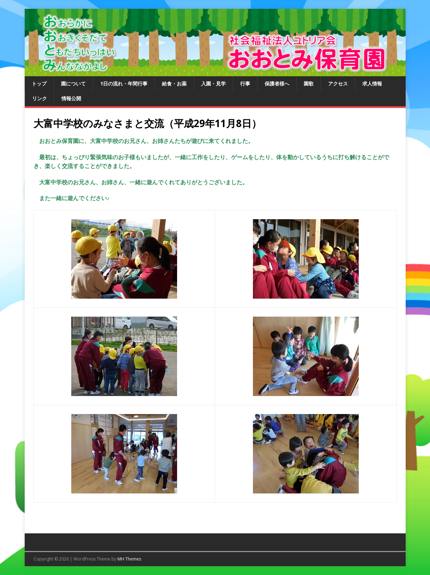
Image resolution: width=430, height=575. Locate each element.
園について (73, 83)
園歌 (309, 83)
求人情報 (372, 83)
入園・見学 (213, 83)
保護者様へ (277, 83)
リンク (39, 98)
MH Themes (129, 559)
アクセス (338, 83)
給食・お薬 (174, 83)
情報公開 (71, 98)
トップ (39, 83)
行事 (245, 83)
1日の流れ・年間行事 (123, 83)
